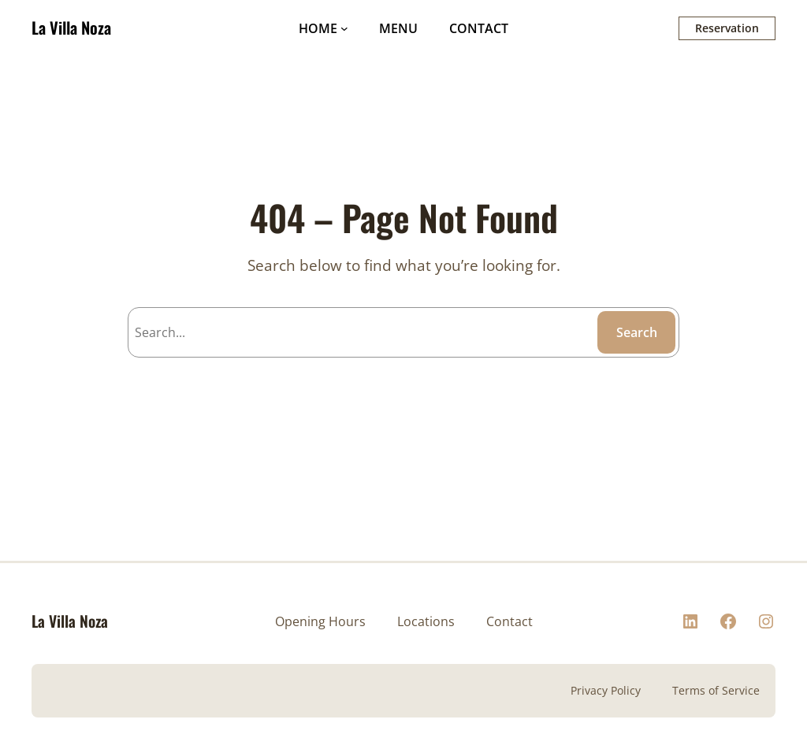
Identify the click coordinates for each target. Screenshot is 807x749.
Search (636, 332)
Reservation (727, 27)
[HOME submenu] (344, 28)
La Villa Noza (71, 27)
